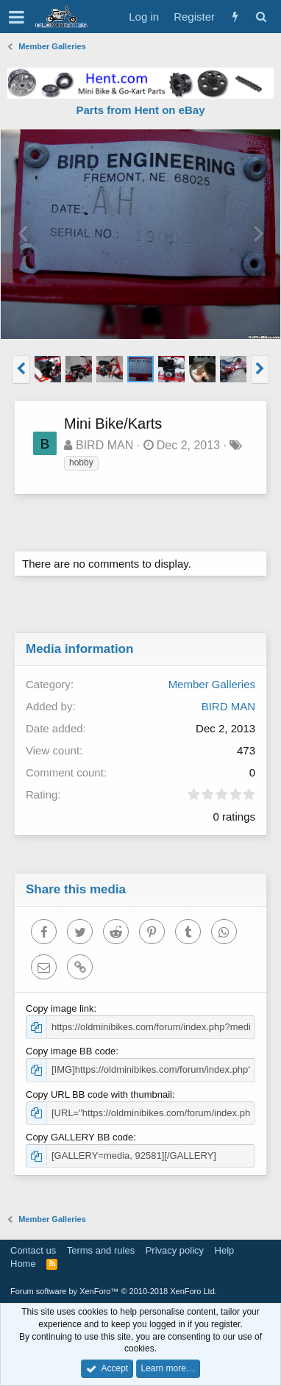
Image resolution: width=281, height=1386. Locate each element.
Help (225, 1250)
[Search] (261, 16)
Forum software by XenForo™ (113, 1291)
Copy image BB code (70, 1051)
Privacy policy (175, 1250)
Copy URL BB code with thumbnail (99, 1094)
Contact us (33, 1250)
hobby (81, 462)
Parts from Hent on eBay (140, 110)
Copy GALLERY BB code (79, 1137)
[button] (16, 17)
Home (23, 1263)
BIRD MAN (104, 445)
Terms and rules (101, 1250)
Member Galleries (211, 684)
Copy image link (60, 1008)
